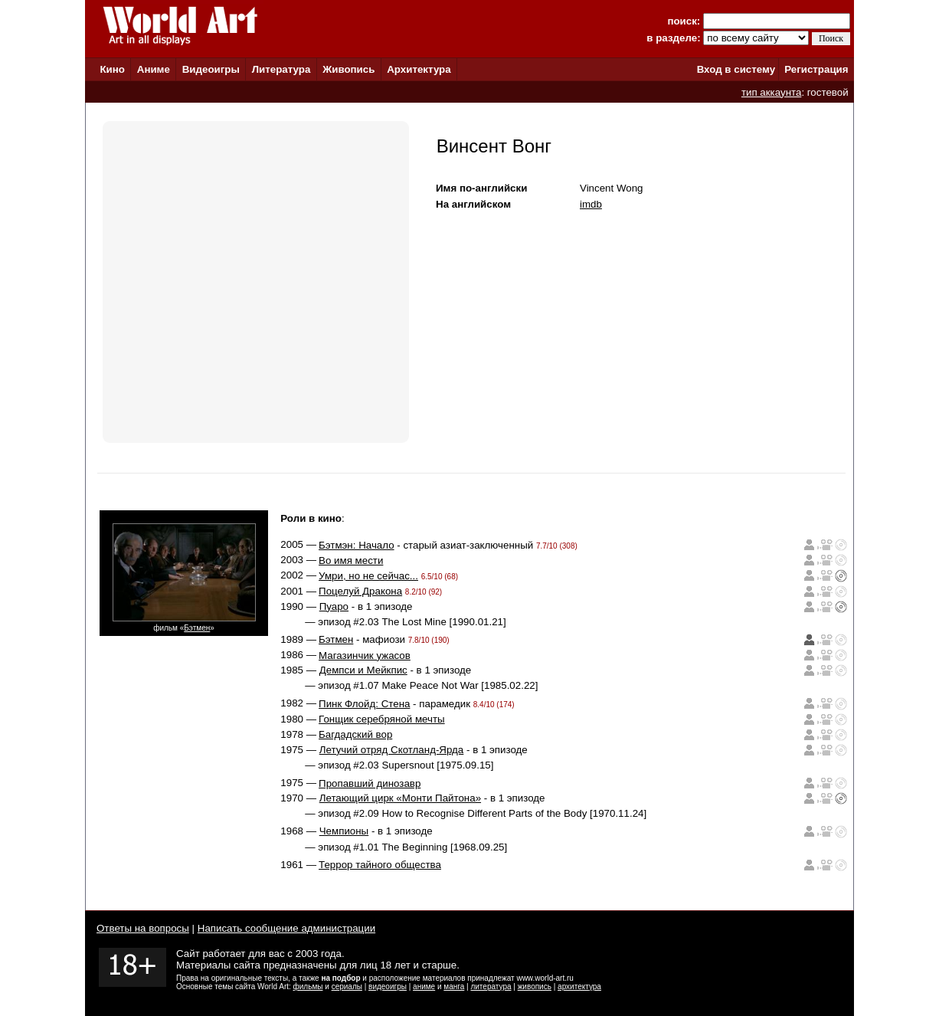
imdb (591, 204)
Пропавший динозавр (369, 783)
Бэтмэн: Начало (356, 545)
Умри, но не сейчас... (368, 576)
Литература (281, 69)
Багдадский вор (355, 734)
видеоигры (387, 986)
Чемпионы (343, 831)
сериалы (347, 986)
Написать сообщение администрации (286, 928)
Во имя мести (351, 560)
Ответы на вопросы (143, 928)
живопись (534, 986)
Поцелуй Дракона (360, 591)
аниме (424, 986)
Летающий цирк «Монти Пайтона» (400, 798)
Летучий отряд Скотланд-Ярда (391, 749)
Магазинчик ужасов (365, 655)
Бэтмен (197, 628)
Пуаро (333, 606)
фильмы (308, 986)
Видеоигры (211, 69)
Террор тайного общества (380, 864)
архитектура (579, 986)
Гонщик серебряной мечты (382, 719)
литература (490, 986)
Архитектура (418, 69)
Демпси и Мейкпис (363, 670)
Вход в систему (736, 69)
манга (453, 986)
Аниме (153, 69)
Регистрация (816, 69)
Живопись (348, 69)
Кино (112, 69)
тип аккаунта (771, 92)
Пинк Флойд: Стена (364, 704)
